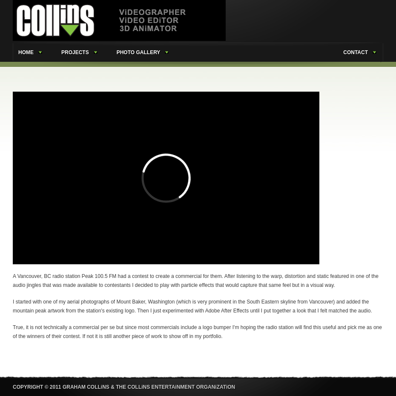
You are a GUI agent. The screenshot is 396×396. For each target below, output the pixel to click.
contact (355, 52)
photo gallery (139, 52)
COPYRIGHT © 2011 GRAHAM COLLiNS (61, 387)
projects (75, 52)
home (26, 52)
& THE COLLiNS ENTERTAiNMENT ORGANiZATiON (173, 387)
